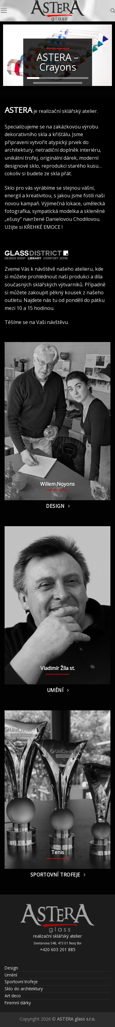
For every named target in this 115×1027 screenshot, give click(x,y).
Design (11, 968)
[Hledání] (112, 11)
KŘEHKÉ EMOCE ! (43, 227)
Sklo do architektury (24, 989)
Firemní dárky (18, 1003)
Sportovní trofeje (21, 981)
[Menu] (3, 10)
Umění (11, 975)
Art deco (13, 996)
